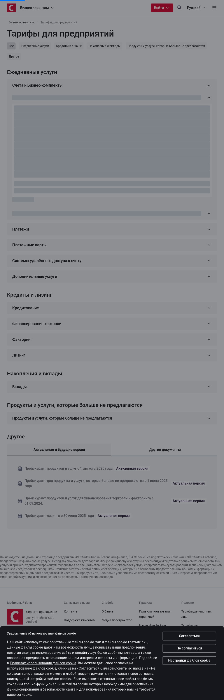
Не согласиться (189, 668)
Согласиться (189, 655)
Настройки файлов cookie (189, 680)
